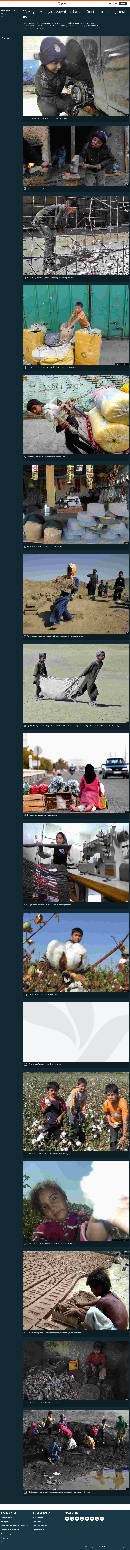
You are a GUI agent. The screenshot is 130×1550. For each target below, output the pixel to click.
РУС (116, 3)
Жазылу (4, 1542)
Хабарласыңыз (6, 1518)
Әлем (35, 1542)
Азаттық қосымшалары (10, 1530)
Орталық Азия (38, 1530)
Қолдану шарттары (8, 1534)
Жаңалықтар (38, 1518)
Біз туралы (5, 1522)
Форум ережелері (7, 1538)
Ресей (35, 1534)
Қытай (35, 1538)
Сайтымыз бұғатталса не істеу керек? (15, 1526)
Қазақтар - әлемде (40, 1526)
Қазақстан (37, 1522)
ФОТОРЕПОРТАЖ (8, 11)
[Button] (5, 38)
